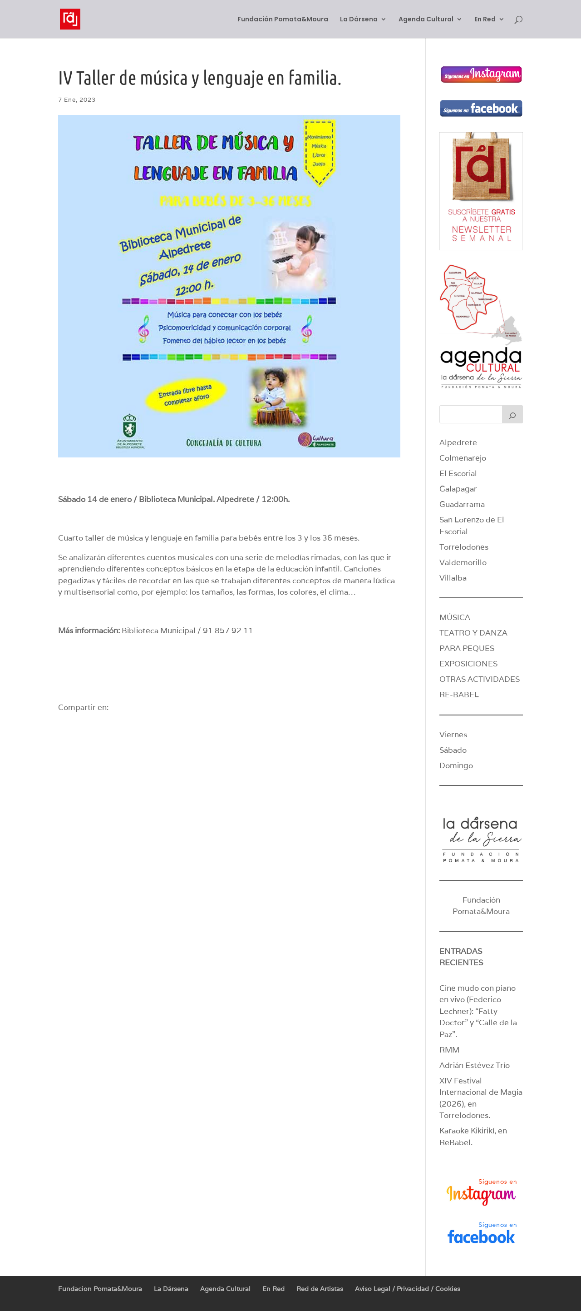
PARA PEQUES (466, 648)
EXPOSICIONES (468, 664)
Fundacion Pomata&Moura (100, 1289)
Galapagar (458, 489)
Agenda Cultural (426, 20)
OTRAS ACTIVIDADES (479, 679)
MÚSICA (454, 617)
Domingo (456, 765)
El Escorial (458, 473)
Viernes (453, 735)
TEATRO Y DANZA (473, 633)
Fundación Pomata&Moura (282, 20)
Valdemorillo (463, 562)
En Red (485, 20)
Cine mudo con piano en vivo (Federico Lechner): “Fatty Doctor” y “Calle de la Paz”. (478, 1011)
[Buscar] (512, 414)
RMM (449, 1050)
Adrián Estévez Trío (475, 1065)
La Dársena (359, 20)
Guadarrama (462, 504)
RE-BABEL (459, 695)
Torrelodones (463, 547)
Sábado (453, 750)
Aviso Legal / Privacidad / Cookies (407, 1289)
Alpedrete (458, 442)
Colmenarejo (462, 458)
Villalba (453, 578)
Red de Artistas (319, 1289)
